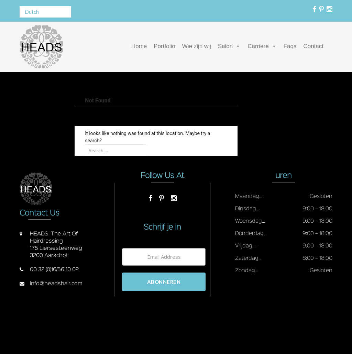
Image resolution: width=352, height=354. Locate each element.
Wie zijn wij (196, 46)
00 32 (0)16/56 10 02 (54, 269)
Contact (313, 46)
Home (139, 46)
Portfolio (164, 46)
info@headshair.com (56, 283)
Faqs (290, 46)
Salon (225, 46)
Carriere (258, 46)
